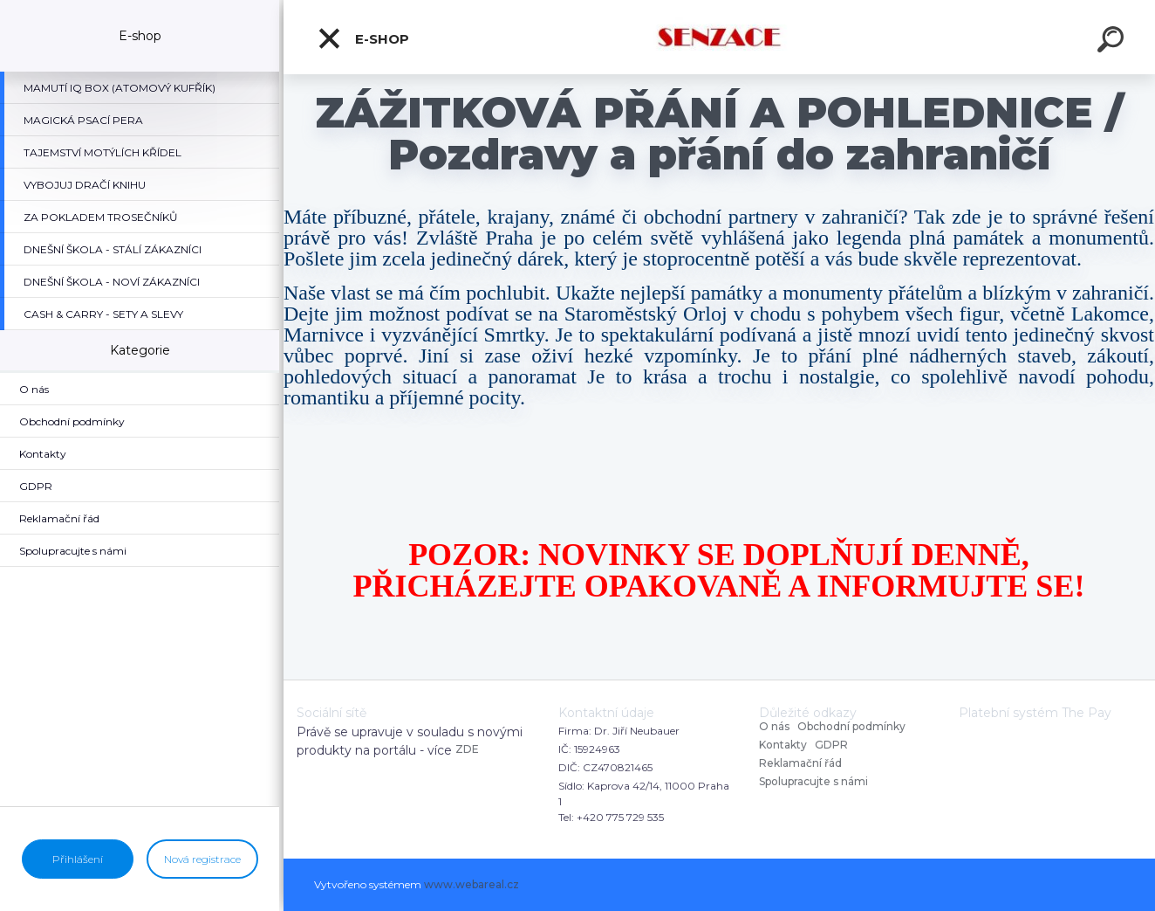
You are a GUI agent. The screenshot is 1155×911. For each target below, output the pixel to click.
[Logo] (719, 37)
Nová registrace (202, 859)
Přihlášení (77, 859)
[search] (1113, 42)
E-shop (363, 38)
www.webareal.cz (471, 884)
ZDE (467, 749)
